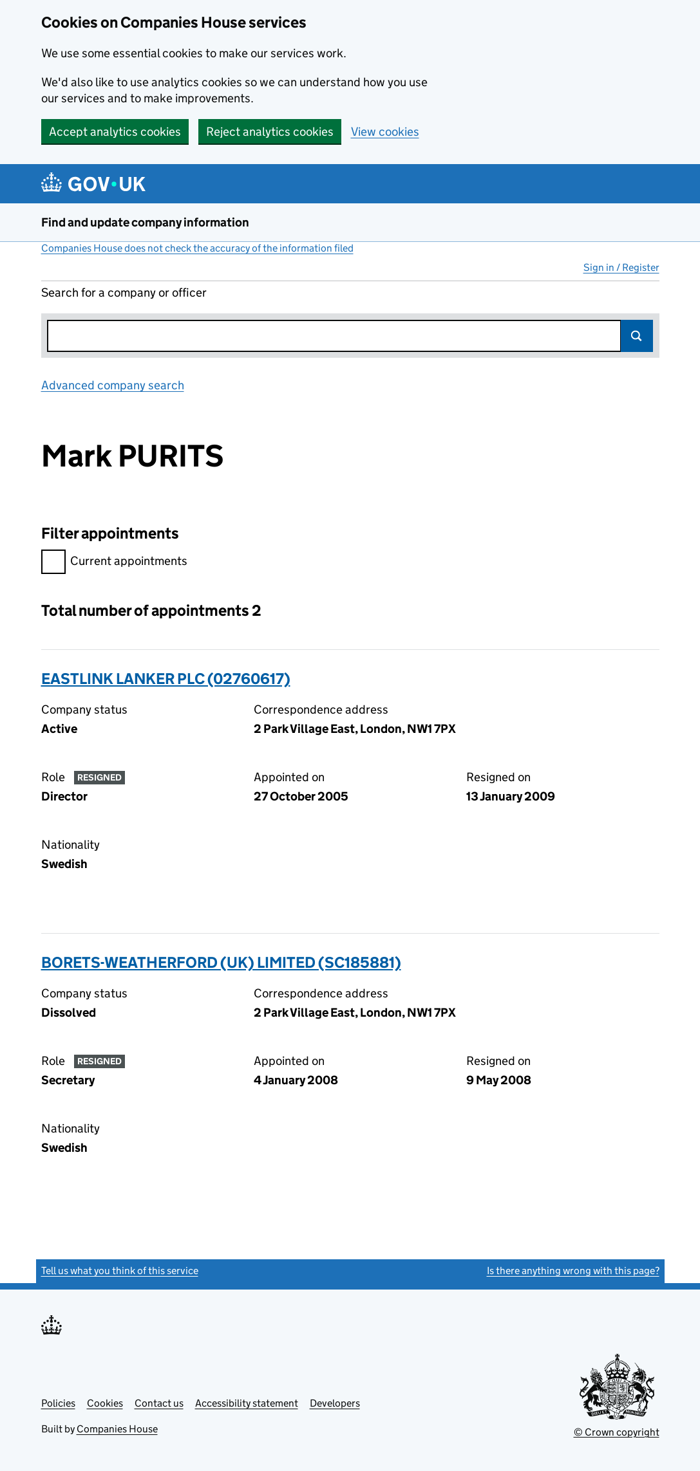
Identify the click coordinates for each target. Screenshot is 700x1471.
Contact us (159, 1403)
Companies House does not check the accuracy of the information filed (197, 248)
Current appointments (114, 562)
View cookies (385, 131)
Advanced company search (112, 385)
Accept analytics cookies (115, 131)
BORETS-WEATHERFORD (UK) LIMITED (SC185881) (221, 962)
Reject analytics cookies (270, 131)
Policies (58, 1403)
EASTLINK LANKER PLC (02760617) (165, 678)
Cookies (105, 1403)
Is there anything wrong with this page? (573, 1270)
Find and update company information (145, 222)
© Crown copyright (616, 1432)
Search (637, 336)
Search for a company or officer (124, 292)
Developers (335, 1403)
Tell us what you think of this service (119, 1270)
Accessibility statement (246, 1403)
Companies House (117, 1429)
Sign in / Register (621, 267)
